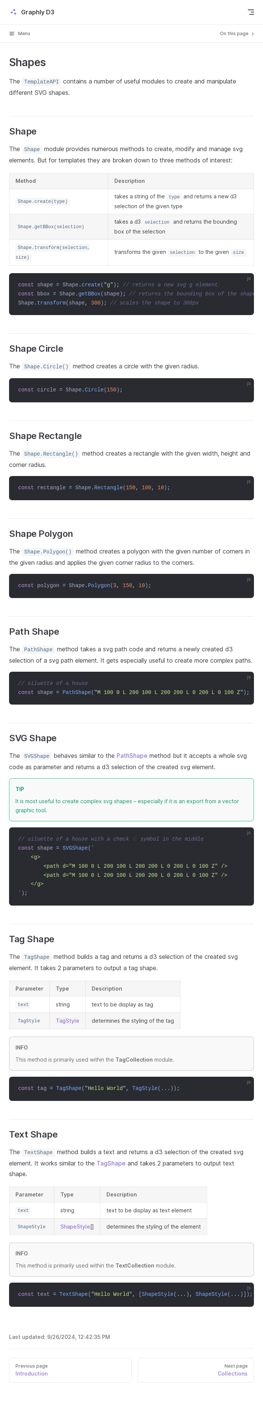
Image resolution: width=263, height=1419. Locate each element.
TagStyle (67, 1020)
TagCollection (134, 1059)
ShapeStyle (75, 1226)
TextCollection (134, 1265)
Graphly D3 (31, 12)
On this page (237, 34)
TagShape (111, 1163)
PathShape (132, 755)
